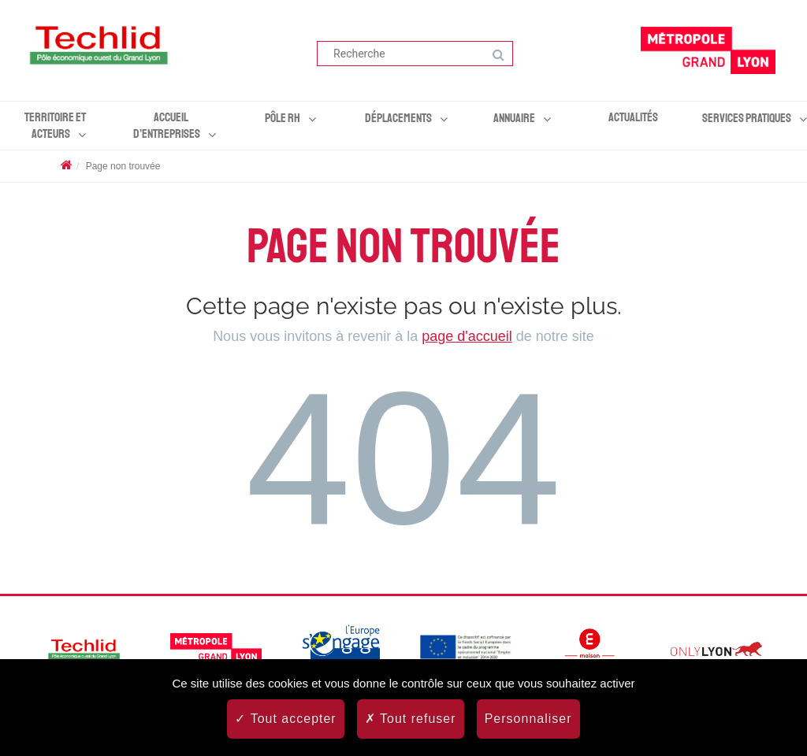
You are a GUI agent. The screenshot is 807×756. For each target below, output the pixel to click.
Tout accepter (285, 718)
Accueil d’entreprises (166, 125)
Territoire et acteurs (55, 125)
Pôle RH (282, 118)
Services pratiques (746, 118)
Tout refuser (410, 718)
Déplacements (398, 118)
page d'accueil (467, 336)
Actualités (633, 117)
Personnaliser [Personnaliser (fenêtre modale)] (528, 718)
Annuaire (514, 118)
